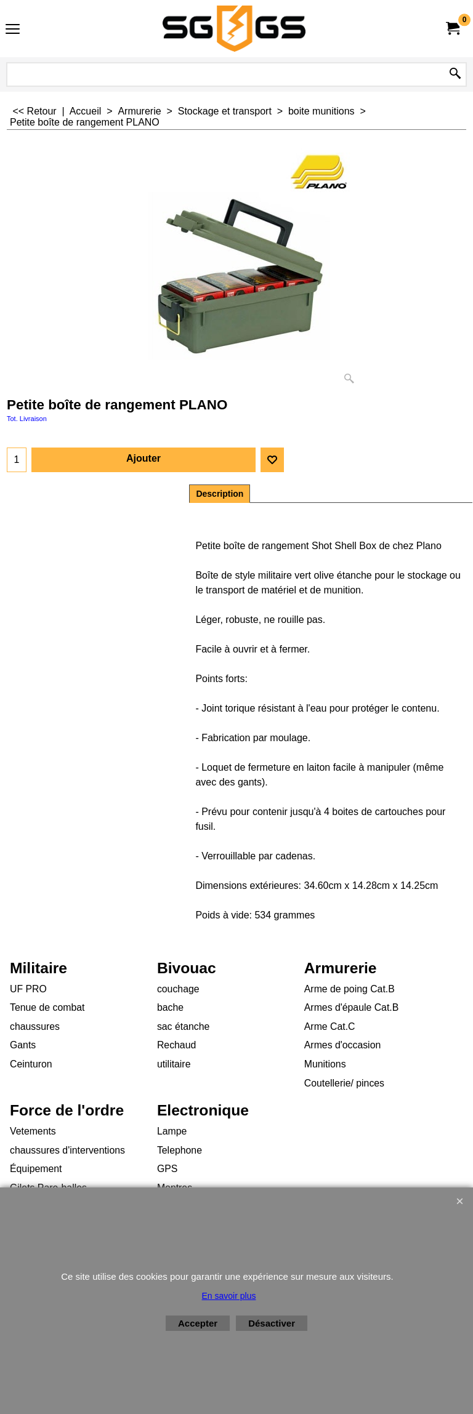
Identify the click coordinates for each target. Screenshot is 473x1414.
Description (219, 494)
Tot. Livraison (27, 418)
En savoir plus (229, 1296)
